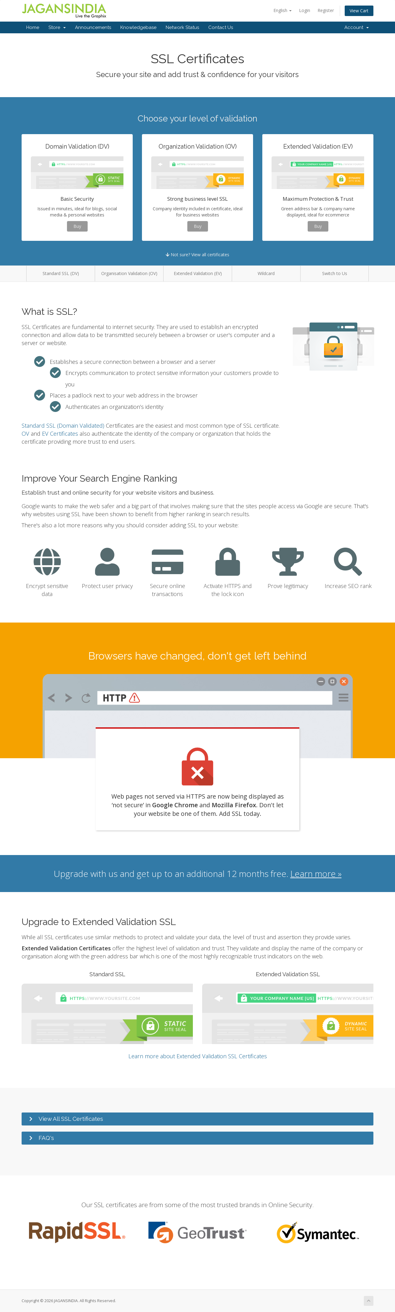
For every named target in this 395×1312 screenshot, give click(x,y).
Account (356, 27)
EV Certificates (60, 433)
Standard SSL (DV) (61, 273)
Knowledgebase (138, 27)
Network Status (182, 27)
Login (304, 10)
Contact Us (220, 27)
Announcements (93, 27)
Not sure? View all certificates (197, 254)
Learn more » (316, 873)
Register (326, 10)
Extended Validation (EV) (198, 273)
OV (25, 433)
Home (32, 27)
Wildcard (266, 273)
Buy (77, 226)
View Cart (359, 11)
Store (57, 27)
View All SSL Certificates (71, 1118)
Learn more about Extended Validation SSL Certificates (197, 1056)
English (282, 10)
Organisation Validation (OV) (129, 273)
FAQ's (46, 1137)
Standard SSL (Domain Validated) (63, 425)
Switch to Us (334, 273)
